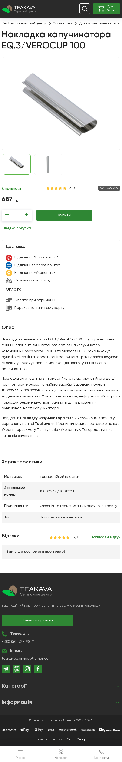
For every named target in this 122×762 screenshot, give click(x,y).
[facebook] (38, 669)
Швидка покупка (16, 228)
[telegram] (6, 669)
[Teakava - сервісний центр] (19, 9)
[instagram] (27, 669)
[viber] (16, 669)
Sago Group (76, 739)
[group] (61, 103)
